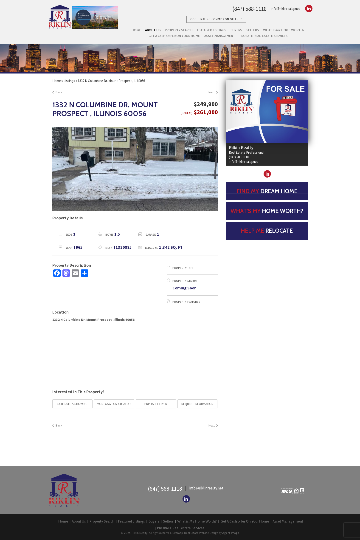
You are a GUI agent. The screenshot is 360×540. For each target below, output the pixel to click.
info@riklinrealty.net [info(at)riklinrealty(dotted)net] (285, 8)
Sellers (168, 521)
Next (213, 92)
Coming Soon (184, 288)
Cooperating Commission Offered (216, 19)
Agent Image (230, 532)
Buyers (154, 521)
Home (63, 521)
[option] (135, 169)
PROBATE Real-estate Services (180, 528)
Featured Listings (131, 521)
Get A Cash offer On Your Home (244, 521)
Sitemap (177, 532)
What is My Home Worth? (197, 521)
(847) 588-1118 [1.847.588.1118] (249, 9)
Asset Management (288, 521)
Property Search (102, 521)
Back (57, 92)
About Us (79, 521)
